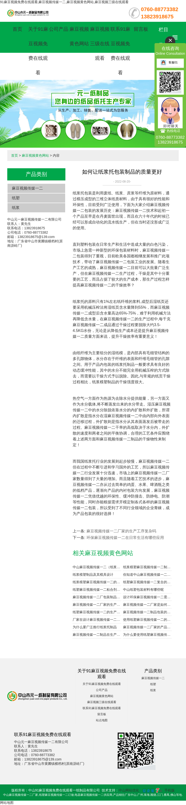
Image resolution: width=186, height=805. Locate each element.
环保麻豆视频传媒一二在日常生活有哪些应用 (125, 538)
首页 (17, 29)
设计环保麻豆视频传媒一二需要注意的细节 (147, 597)
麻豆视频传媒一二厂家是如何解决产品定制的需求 (147, 604)
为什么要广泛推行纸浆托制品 (95, 627)
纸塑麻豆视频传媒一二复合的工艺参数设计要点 (147, 582)
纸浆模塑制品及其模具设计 (93, 574)
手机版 (169, 790)
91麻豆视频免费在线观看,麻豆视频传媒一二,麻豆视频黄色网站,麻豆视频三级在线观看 (64, 2)
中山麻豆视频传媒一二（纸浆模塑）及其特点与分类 (97, 567)
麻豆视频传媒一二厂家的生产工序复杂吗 (121, 531)
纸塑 (16, 198)
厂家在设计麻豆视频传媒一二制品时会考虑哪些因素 (97, 619)
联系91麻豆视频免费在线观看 (102, 708)
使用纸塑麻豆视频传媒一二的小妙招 (147, 619)
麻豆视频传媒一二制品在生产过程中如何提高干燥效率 (97, 634)
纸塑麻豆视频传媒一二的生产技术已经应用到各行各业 (97, 612)
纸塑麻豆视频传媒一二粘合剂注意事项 (97, 589)
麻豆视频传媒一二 (27, 188)
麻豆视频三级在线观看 (99, 43)
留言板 (141, 29)
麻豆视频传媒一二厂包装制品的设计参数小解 (97, 597)
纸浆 (16, 208)
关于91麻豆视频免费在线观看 (102, 684)
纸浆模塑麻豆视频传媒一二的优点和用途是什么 (97, 582)
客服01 (169, 62)
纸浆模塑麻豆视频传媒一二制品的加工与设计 (147, 567)
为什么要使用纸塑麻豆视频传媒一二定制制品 (147, 634)
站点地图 (102, 720)
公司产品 (58, 29)
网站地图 (7, 803)
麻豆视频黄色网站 (35, 155)
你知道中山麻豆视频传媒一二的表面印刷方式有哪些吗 (147, 574)
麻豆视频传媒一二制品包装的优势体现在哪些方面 (147, 612)
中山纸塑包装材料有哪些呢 (143, 589)
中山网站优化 (129, 790)
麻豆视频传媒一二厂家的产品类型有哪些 (147, 627)
